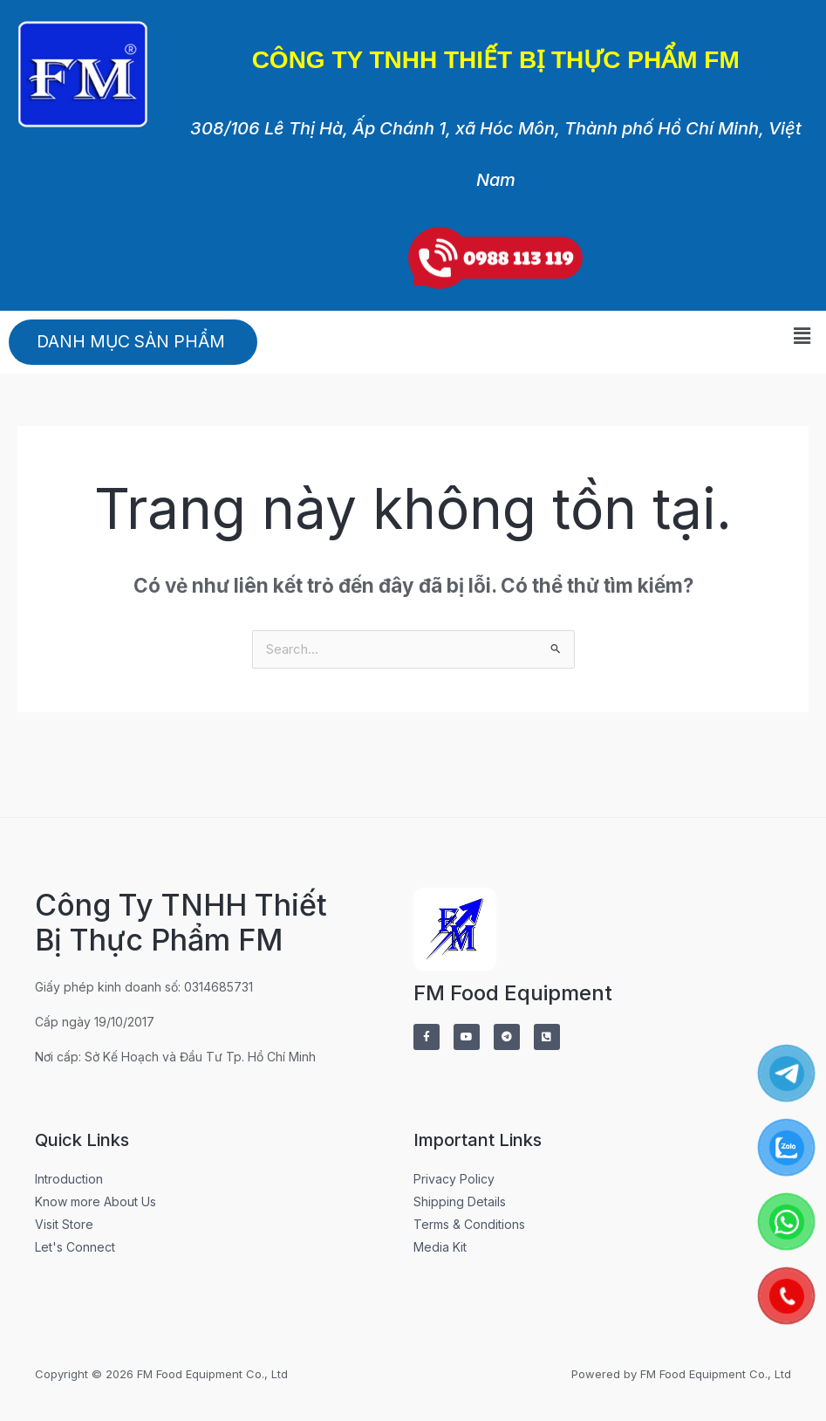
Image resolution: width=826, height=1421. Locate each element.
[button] (802, 335)
